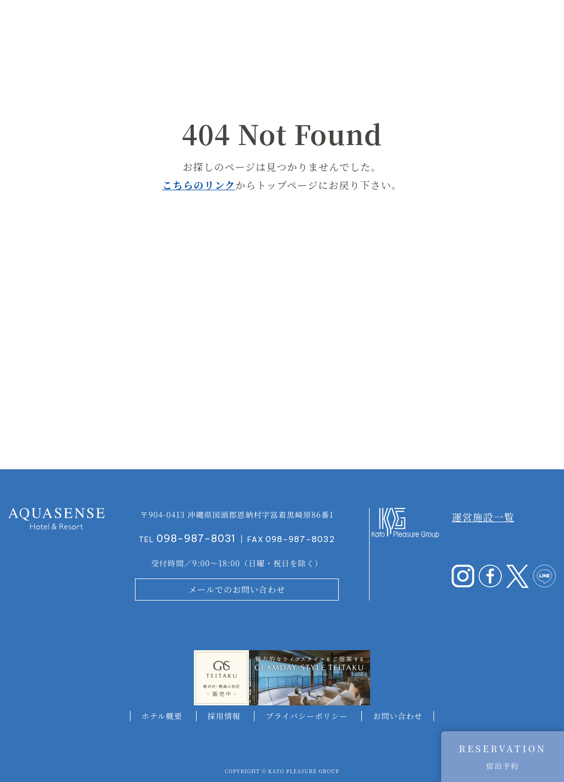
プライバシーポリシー (306, 716)
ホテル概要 (162, 716)
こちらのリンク (198, 185)
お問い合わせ (397, 716)
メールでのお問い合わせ (236, 589)
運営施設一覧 (483, 517)
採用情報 (224, 716)
